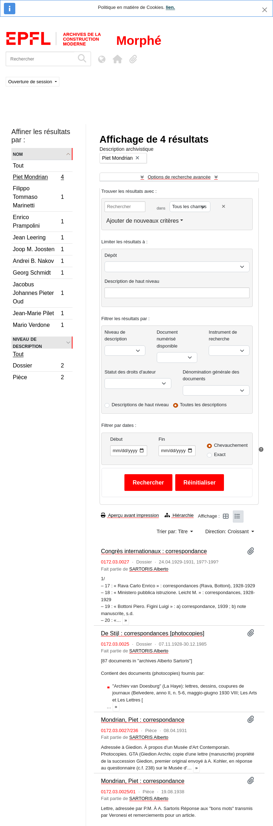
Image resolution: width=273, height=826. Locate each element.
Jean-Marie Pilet (38, 314)
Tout (18, 166)
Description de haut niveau (132, 281)
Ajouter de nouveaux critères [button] (142, 221)
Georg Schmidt (38, 274)
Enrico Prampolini (38, 221)
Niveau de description (27, 343)
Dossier (38, 366)
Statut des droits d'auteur (130, 372)
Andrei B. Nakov (38, 262)
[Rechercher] (40, 59)
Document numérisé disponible (167, 339)
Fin (162, 439)
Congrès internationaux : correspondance (154, 551)
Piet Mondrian (38, 178)
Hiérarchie (179, 515)
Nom (18, 153)
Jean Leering (38, 238)
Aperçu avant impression (130, 515)
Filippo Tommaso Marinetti (38, 196)
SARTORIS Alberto (148, 569)
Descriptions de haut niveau (140, 404)
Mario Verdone (38, 326)
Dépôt (111, 255)
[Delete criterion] (223, 206)
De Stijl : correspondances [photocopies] (152, 633)
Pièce (38, 378)
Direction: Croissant (227, 531)
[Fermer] (265, 9)
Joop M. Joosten (38, 250)
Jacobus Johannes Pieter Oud (38, 293)
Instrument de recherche (223, 335)
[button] (117, 59)
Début (116, 439)
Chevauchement (231, 445)
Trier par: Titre (173, 531)
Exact (220, 454)
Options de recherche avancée (179, 177)
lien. (170, 7)
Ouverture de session (30, 81)
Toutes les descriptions (203, 404)
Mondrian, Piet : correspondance (142, 719)
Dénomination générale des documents (211, 375)
